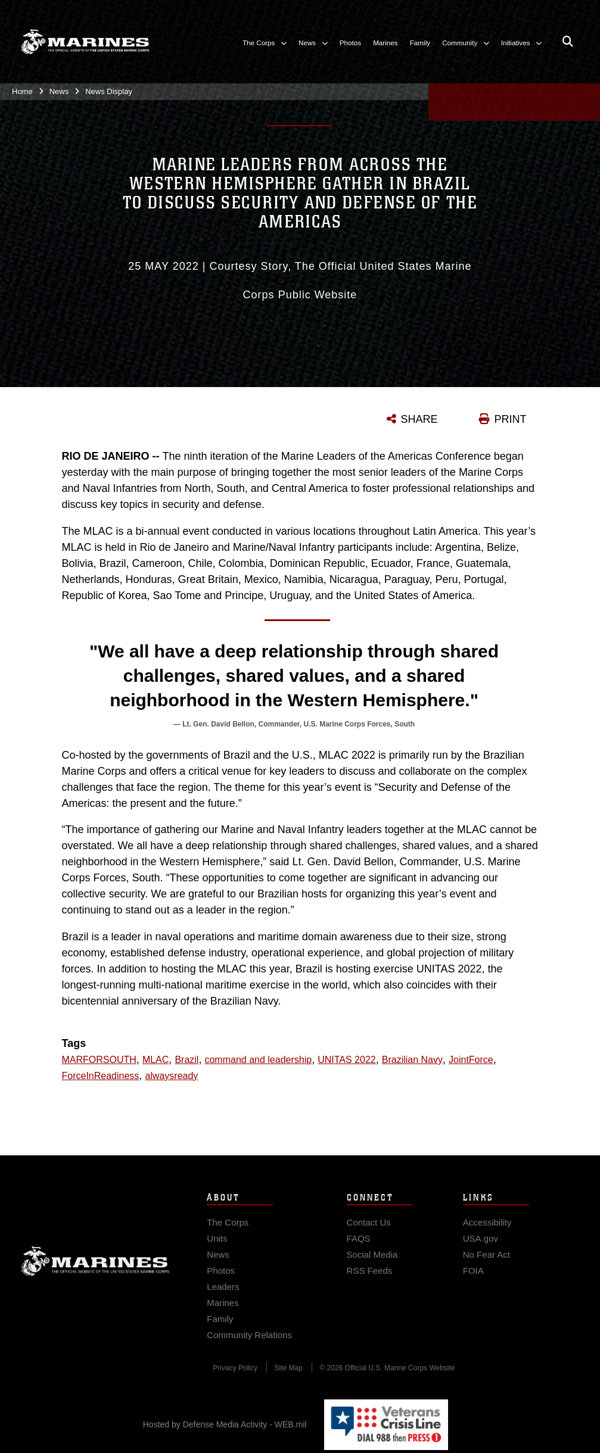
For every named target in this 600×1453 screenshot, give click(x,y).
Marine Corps (95, 1268)
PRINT (511, 419)
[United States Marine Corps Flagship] (85, 42)
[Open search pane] (568, 42)
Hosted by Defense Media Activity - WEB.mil (225, 1424)
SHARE (419, 419)
